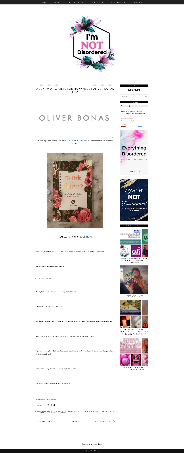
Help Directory (119, 2)
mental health (90, 411)
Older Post (103, 421)
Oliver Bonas (101, 411)
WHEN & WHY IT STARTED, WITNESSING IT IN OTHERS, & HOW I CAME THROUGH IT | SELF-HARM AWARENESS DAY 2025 (134, 332)
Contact (138, 2)
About (57, 2)
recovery (49, 412)
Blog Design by (92, 451)
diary (60, 411)
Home (44, 2)
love (76, 411)
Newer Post (46, 421)
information (68, 411)
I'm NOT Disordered (94, 444)
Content (47, 411)
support (63, 412)
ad (42, 411)
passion (111, 411)
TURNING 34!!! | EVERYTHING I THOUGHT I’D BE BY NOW (134, 368)
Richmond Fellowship (58, 292)
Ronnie (56, 412)
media (80, 411)
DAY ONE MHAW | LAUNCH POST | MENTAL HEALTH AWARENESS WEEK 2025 (134, 260)
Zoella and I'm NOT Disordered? (134, 296)
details (54, 411)
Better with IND (76, 2)
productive (39, 412)
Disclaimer (97, 2)
